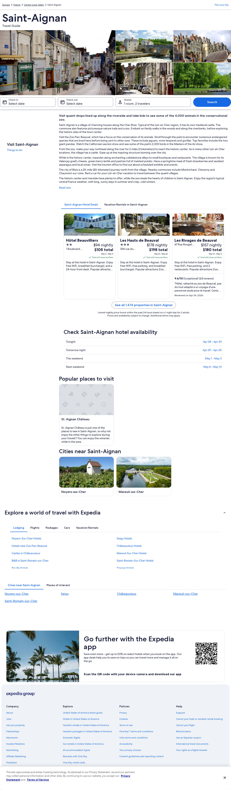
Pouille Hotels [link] (20, 568)
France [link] (16, 4)
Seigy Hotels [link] (124, 538)
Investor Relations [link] (15, 743)
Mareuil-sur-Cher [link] (185, 594)
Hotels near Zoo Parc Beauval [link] (29, 546)
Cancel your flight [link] (185, 725)
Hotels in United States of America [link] (81, 719)
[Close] (224, 777)
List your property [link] (15, 725)
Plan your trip (222, 4)
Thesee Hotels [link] (125, 568)
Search (212, 102)
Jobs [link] (8, 719)
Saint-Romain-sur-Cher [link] (21, 601)
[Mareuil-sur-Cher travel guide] (143, 476)
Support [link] (180, 712)
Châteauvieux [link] (126, 594)
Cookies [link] (123, 719)
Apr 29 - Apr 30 (212, 350)
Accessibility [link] (125, 743)
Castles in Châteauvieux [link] (26, 553)
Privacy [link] (123, 712)
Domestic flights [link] (71, 737)
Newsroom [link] (12, 737)
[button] (115, 512)
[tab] (81, 204)
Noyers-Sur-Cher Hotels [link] (26, 538)
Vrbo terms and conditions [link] (133, 737)
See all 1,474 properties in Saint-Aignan (144, 305)
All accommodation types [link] (76, 750)
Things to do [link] (14, 150)
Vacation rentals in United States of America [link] (86, 725)
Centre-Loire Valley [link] (34, 4)
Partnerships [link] (12, 731)
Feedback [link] (11, 762)
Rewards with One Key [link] (75, 756)
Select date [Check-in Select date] (17, 104)
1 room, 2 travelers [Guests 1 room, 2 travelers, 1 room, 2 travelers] (137, 104)
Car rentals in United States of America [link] (83, 743)
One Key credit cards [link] (74, 762)
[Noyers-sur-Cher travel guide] (86, 476)
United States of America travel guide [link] (82, 712)
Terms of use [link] (126, 725)
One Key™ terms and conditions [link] (136, 731)
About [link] (9, 712)
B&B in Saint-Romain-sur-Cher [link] (30, 560)
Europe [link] (6, 4)
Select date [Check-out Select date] (74, 104)
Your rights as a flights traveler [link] (191, 750)
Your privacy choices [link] (130, 750)
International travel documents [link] (192, 743)
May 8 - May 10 (212, 367)
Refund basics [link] (183, 731)
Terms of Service (38, 779)
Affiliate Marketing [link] (16, 756)
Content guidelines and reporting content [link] (141, 756)
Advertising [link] (12, 750)
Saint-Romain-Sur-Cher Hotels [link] (135, 560)
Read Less (65, 187)
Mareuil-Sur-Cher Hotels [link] (131, 553)
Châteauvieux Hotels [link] (129, 546)
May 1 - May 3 (213, 358)
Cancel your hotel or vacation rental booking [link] (199, 719)
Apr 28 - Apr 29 (212, 341)
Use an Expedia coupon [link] (188, 737)
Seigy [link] (65, 594)
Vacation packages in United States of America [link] (87, 731)
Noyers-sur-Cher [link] (17, 594)
